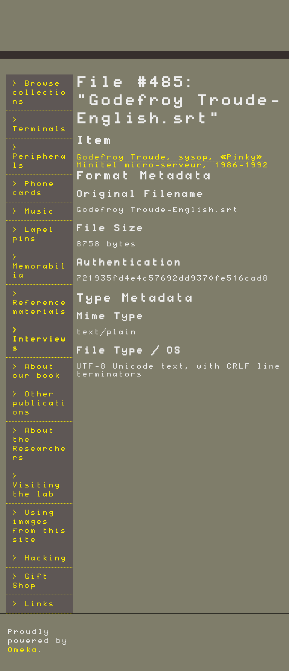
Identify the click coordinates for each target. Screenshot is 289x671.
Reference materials (39, 307)
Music (39, 211)
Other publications (39, 403)
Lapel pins (33, 234)
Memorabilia (39, 271)
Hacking (45, 558)
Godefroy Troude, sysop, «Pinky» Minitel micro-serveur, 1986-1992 (172, 161)
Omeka (23, 650)
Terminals (39, 129)
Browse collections (39, 92)
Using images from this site (39, 526)
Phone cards (33, 188)
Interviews (39, 344)
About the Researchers (39, 444)
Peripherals (39, 161)
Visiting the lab (36, 489)
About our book (36, 371)
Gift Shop (30, 581)
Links (39, 604)
